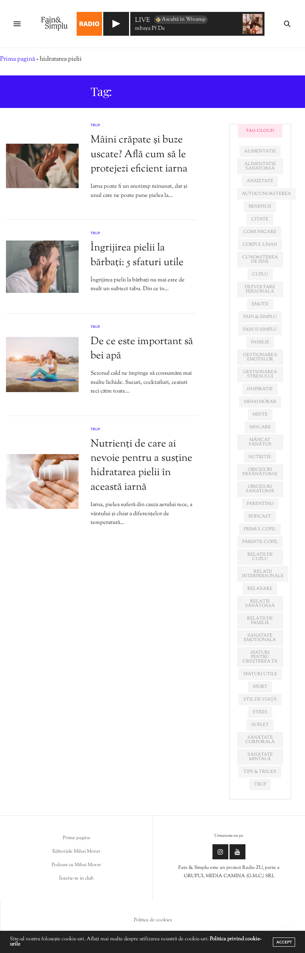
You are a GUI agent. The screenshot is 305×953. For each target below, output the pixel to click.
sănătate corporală (260, 739)
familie (260, 342)
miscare (260, 427)
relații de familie (260, 620)
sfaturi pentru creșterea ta (260, 656)
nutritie (260, 457)
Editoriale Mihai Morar (76, 851)
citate (259, 219)
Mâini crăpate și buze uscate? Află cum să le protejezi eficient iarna (139, 154)
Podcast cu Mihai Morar (76, 864)
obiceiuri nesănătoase (260, 471)
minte (260, 414)
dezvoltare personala (260, 289)
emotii (260, 304)
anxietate (260, 181)
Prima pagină (17, 59)
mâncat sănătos (260, 442)
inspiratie (260, 389)
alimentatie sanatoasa (260, 166)
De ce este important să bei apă (142, 348)
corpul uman (260, 244)
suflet (260, 725)
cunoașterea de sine (260, 259)
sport (260, 686)
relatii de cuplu (260, 556)
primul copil (260, 529)
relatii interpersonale (263, 573)
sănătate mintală (260, 756)
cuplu (260, 274)
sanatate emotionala (260, 637)
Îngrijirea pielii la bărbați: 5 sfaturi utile (137, 255)
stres (260, 712)
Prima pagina (76, 837)
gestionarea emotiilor (260, 357)
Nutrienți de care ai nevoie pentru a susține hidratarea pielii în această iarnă (141, 466)
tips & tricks (259, 771)
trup (260, 784)
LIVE (142, 21)
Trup (95, 125)
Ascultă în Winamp (180, 19)
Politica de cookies (153, 920)
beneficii (260, 206)
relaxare (259, 588)
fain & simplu (260, 317)
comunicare (259, 232)
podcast (260, 516)
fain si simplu (260, 329)
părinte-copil (260, 542)
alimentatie (260, 151)
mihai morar (260, 402)
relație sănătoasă (260, 603)
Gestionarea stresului (260, 374)
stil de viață (260, 699)
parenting (260, 504)
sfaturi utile (260, 674)
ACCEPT (284, 942)
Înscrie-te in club (76, 878)
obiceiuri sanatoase (260, 488)
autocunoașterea (266, 194)
